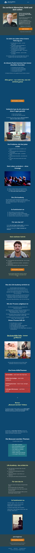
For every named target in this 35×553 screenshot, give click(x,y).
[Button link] (25, 29)
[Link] (28, 2)
